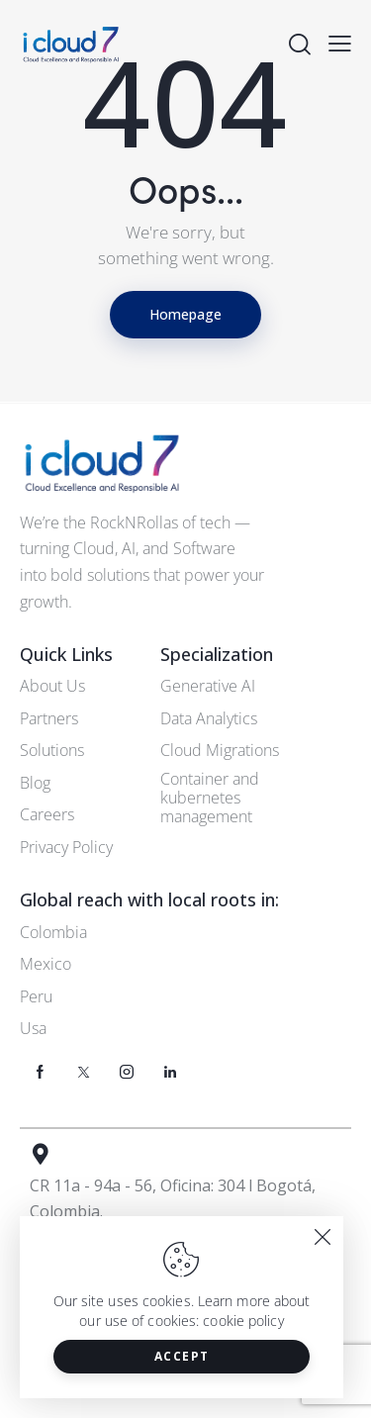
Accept (182, 1356)
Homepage (185, 314)
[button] (339, 42)
